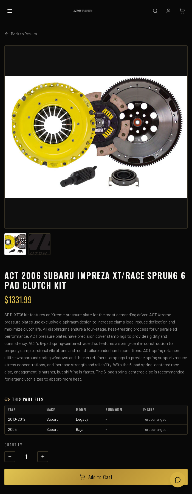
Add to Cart (96, 477)
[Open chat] (177, 479)
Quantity (13, 444)
